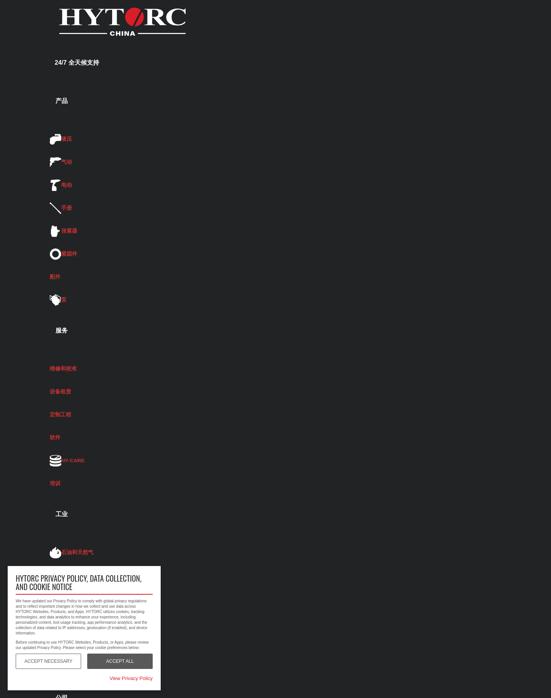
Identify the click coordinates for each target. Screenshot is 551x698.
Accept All (120, 661)
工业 (61, 514)
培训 (55, 483)
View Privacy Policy (131, 678)
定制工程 (60, 414)
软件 (55, 437)
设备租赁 (60, 392)
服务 (61, 330)
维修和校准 (63, 369)
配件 (55, 277)
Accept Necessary (48, 661)
